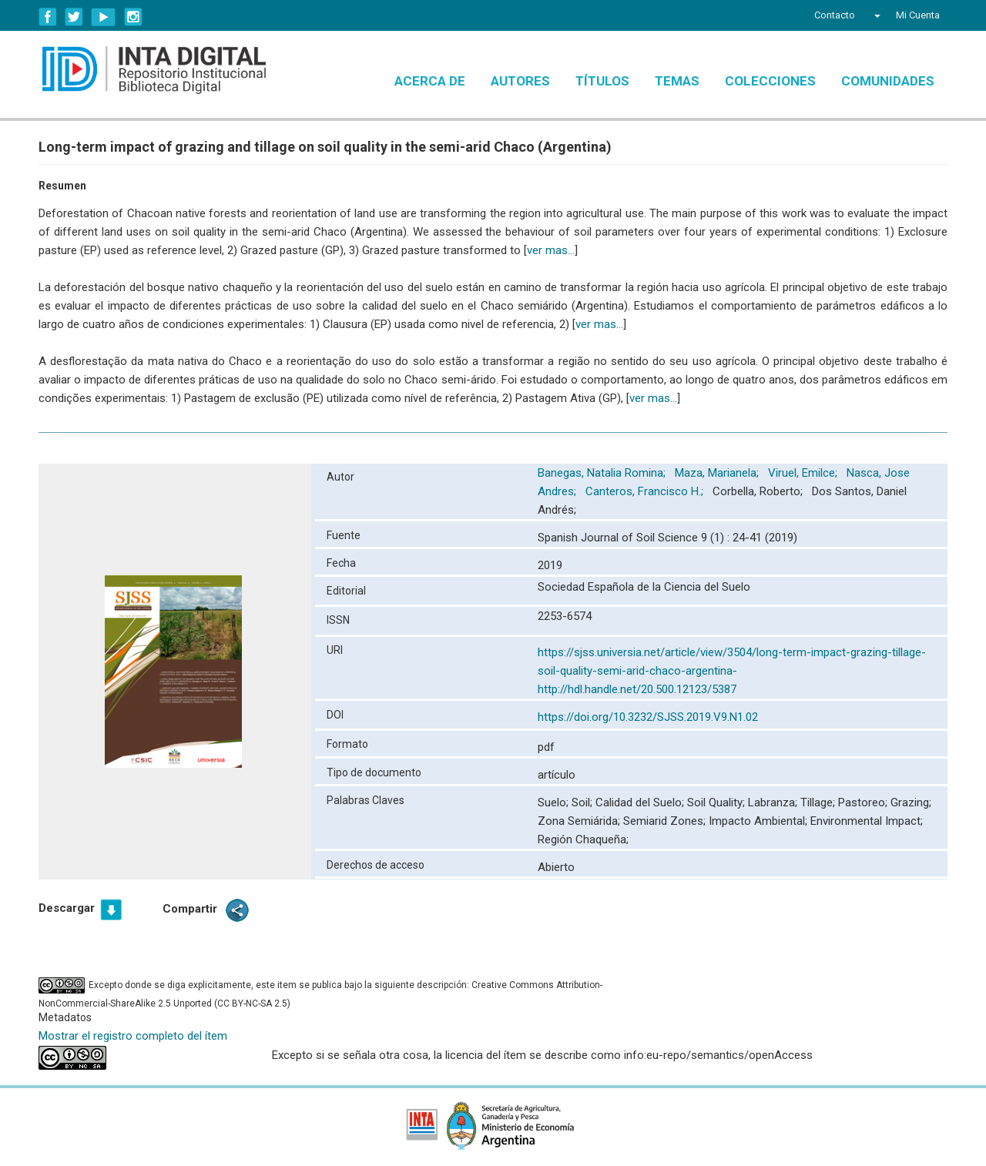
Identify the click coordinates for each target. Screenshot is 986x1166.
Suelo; (555, 802)
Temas (677, 81)
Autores (520, 81)
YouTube (103, 17)
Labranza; (774, 802)
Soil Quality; (717, 802)
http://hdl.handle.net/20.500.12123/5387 (637, 689)
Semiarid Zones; (666, 821)
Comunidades (887, 81)
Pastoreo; (864, 802)
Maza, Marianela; (718, 473)
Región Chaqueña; (583, 839)
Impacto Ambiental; (759, 821)
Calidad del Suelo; (641, 802)
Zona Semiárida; (580, 821)
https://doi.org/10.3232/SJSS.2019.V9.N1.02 (648, 717)
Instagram (133, 17)
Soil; (583, 802)
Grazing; (910, 802)
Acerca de (429, 81)
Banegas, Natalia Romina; (603, 473)
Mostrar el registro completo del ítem (133, 1036)
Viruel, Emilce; (804, 473)
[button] (875, 15)
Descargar (67, 908)
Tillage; (819, 802)
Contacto (834, 15)
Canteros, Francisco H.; (645, 491)
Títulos (602, 81)
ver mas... (551, 250)
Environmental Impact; (866, 821)
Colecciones (770, 81)
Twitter (74, 17)
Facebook (48, 17)
